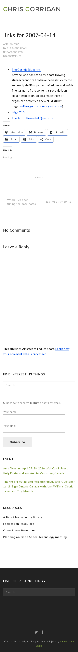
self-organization (32, 106)
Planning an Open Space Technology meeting (35, 537)
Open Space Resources (19, 530)
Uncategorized (13, 52)
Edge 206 (18, 112)
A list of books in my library (22, 517)
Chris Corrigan (17, 48)
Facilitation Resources (18, 523)
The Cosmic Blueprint (26, 69)
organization (53, 106)
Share (39, 177)
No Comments (12, 56)
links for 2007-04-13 (60, 201)
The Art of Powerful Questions (33, 118)
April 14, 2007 (11, 44)
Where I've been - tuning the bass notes (19, 201)
